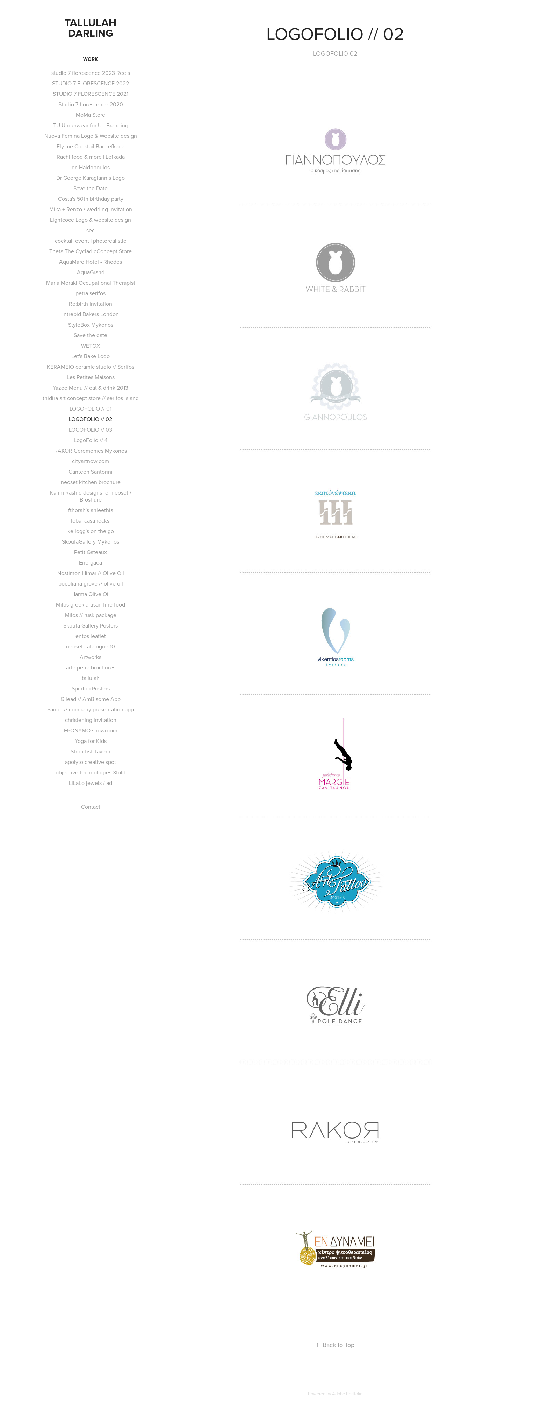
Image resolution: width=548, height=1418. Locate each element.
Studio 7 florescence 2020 (90, 104)
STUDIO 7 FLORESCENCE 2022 (90, 83)
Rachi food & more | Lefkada (91, 157)
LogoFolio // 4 (91, 440)
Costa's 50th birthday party (90, 199)
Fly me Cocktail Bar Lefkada (90, 146)
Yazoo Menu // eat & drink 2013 (90, 387)
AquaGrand (90, 272)
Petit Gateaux (90, 552)
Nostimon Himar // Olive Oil (90, 573)
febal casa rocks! (91, 520)
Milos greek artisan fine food (90, 604)
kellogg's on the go (90, 531)
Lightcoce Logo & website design (90, 220)
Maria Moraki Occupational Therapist (90, 282)
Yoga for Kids (91, 741)
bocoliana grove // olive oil (90, 583)
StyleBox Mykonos (90, 324)
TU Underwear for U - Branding (90, 125)
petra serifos (90, 293)
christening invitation (90, 720)
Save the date (90, 335)
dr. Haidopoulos (91, 167)
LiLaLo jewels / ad (90, 783)
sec (90, 230)
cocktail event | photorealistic (90, 240)
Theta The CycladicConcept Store (90, 251)
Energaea (90, 562)
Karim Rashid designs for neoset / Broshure (90, 496)
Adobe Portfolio (347, 1393)
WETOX (90, 345)
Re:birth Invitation (90, 303)
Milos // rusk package (90, 615)
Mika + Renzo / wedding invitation (90, 209)
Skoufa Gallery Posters (90, 625)
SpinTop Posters (91, 688)
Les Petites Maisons (91, 377)
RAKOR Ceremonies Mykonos (90, 450)
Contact (90, 806)
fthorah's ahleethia (90, 510)
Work (90, 59)
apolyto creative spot (90, 762)
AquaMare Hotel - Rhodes (90, 261)
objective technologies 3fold (90, 772)
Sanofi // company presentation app (90, 709)
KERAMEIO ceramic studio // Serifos (90, 366)
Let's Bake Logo (90, 356)
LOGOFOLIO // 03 (90, 429)
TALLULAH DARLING (92, 28)
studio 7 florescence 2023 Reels (90, 73)
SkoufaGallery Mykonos (90, 541)
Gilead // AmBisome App (90, 699)
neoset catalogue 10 (90, 646)
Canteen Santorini (90, 471)
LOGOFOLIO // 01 (90, 408)
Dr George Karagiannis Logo (90, 178)
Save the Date (90, 188)
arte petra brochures (90, 667)
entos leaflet (90, 636)
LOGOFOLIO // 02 (90, 419)
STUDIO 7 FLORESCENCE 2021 (90, 94)
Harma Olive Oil (90, 594)
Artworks (90, 657)
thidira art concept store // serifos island (91, 398)
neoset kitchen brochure (91, 482)
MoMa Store (90, 115)
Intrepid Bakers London (90, 314)
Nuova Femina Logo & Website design (90, 136)
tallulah (91, 678)
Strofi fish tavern (90, 751)
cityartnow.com (90, 461)
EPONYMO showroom (90, 730)
